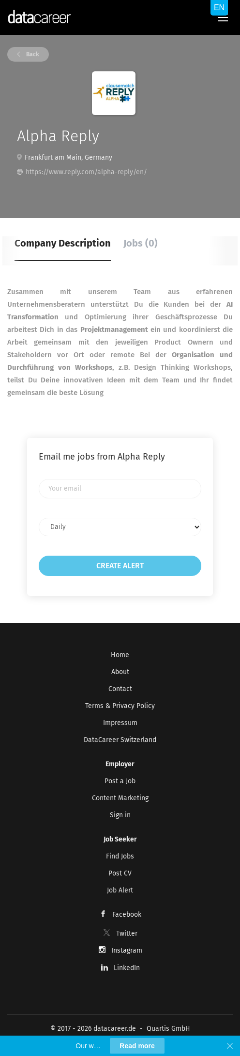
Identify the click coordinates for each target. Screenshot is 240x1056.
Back (32, 54)
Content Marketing (120, 798)
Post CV (120, 873)
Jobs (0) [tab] (140, 243)
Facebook (126, 914)
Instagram (126, 950)
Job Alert (120, 890)
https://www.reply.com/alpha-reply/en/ (86, 172)
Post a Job (120, 781)
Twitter (126, 933)
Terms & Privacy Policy (120, 706)
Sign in (120, 815)
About (120, 672)
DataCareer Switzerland (120, 740)
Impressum (120, 723)
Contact (120, 689)
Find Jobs (120, 856)
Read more (137, 1046)
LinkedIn (127, 968)
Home (120, 655)
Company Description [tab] (63, 243)
